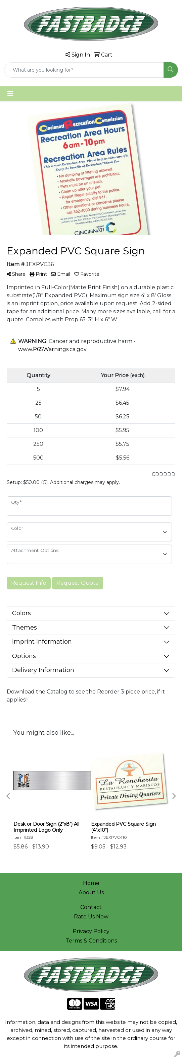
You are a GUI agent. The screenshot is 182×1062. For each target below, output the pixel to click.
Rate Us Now (91, 916)
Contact (91, 907)
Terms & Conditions (91, 940)
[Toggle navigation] (10, 93)
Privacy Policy (91, 931)
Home (91, 883)
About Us (91, 892)
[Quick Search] (84, 70)
